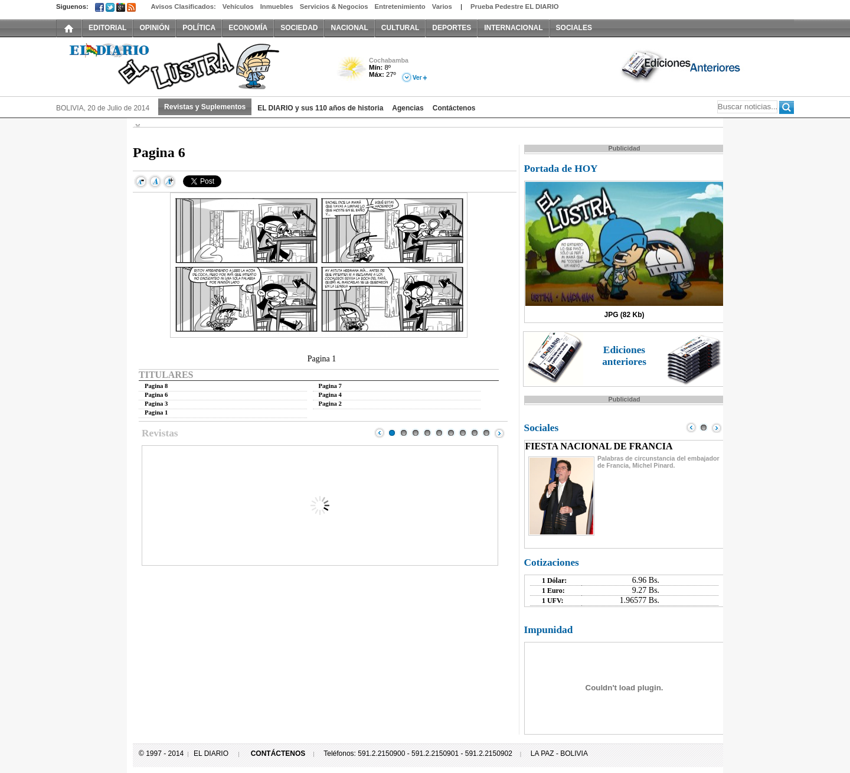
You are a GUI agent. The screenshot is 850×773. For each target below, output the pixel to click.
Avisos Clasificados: (183, 6)
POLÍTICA (198, 28)
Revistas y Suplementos (205, 107)
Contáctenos (454, 108)
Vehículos (238, 6)
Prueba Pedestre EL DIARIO (514, 6)
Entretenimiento (400, 6)
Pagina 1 (156, 412)
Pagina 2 (330, 403)
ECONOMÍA (247, 28)
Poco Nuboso (352, 73)
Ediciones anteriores (624, 355)
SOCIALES (574, 28)
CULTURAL (400, 28)
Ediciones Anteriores (682, 65)
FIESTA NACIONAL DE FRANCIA (599, 446)
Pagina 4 (330, 395)
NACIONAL (349, 28)
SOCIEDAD (299, 28)
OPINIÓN (154, 28)
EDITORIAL (107, 28)
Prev (379, 433)
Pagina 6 (156, 395)
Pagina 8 (156, 386)
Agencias (407, 108)
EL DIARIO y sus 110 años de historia (320, 108)
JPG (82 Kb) (624, 315)
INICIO (69, 27)
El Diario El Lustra (189, 65)
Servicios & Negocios (334, 6)
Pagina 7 (330, 386)
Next (499, 433)
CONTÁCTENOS (278, 753)
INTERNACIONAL (513, 28)
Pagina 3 (156, 403)
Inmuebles (276, 6)
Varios (442, 6)
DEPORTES (451, 28)
